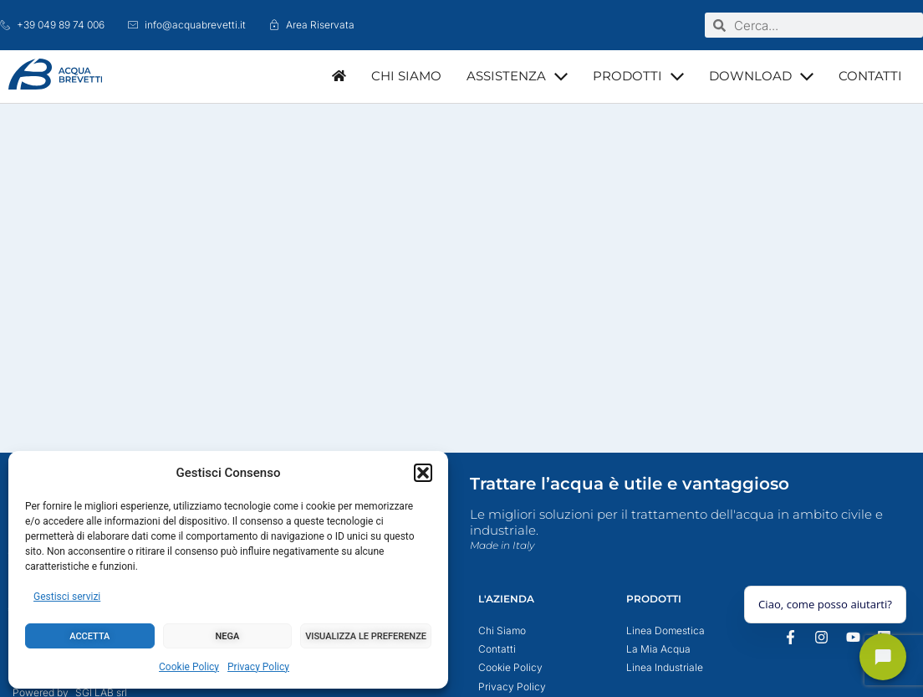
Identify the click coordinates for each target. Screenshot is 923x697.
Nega (228, 636)
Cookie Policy (189, 667)
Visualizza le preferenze (365, 636)
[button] (423, 472)
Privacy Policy (258, 667)
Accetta (89, 636)
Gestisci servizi (66, 596)
